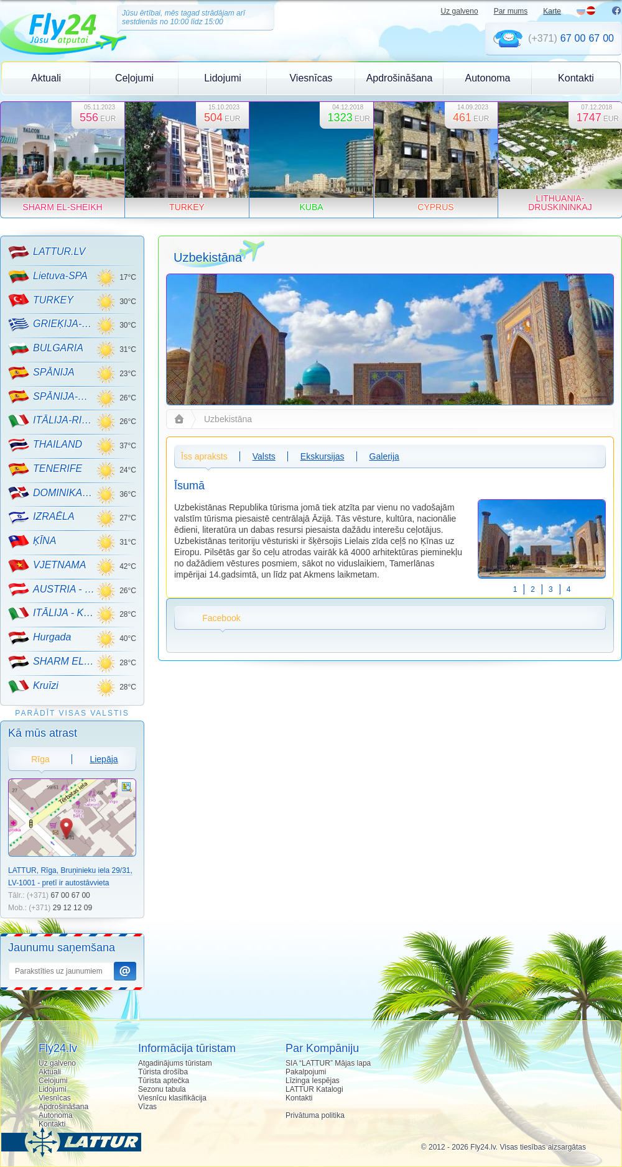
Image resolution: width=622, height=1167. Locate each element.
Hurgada (39, 638)
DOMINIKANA (52, 493)
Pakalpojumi (305, 1072)
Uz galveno (459, 11)
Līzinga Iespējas (312, 1080)
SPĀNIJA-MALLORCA (52, 397)
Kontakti (576, 78)
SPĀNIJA (41, 373)
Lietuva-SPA (48, 277)
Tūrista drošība (163, 1072)
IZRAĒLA (41, 517)
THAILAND (45, 445)
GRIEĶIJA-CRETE (52, 324)
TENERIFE (45, 469)
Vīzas (147, 1106)
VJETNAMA (47, 566)
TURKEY (40, 300)
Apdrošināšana (399, 78)
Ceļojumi (134, 78)
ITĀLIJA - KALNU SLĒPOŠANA (52, 614)
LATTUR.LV (46, 252)
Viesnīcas (310, 78)
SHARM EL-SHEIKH (52, 662)
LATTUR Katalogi (314, 1089)
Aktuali (46, 78)
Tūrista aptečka (163, 1080)
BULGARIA (45, 349)
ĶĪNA (32, 541)
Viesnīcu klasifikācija (172, 1098)
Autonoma (488, 78)
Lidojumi (222, 78)
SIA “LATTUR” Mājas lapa (328, 1063)
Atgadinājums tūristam (175, 1063)
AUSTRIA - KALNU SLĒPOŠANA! (52, 589)
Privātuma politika (315, 1115)
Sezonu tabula (162, 1089)
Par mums (511, 11)
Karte (552, 11)
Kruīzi (33, 686)
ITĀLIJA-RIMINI (52, 421)
